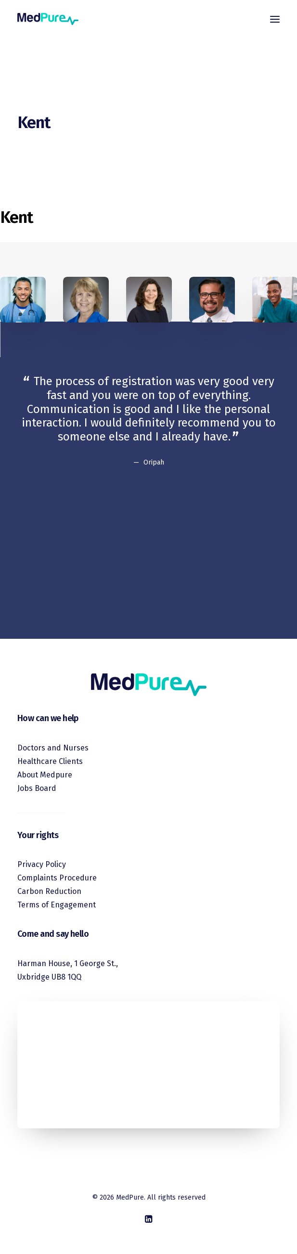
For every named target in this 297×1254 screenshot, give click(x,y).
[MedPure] (47, 19)
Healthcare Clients (50, 761)
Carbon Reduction (49, 891)
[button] (275, 19)
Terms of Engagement (56, 904)
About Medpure (44, 774)
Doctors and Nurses (53, 747)
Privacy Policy (41, 864)
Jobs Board (36, 788)
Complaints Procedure (57, 877)
